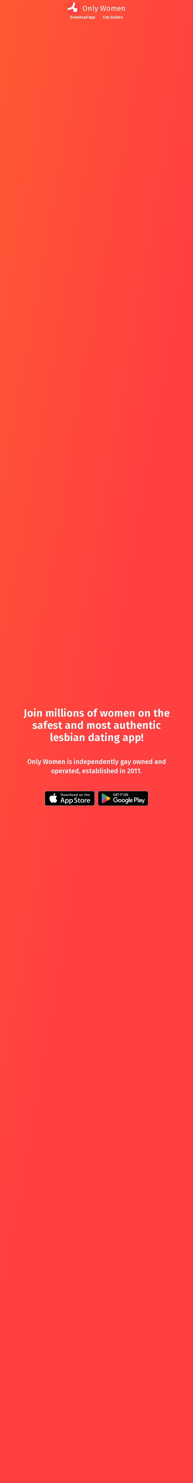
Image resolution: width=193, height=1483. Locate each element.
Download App (82, 17)
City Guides (113, 17)
